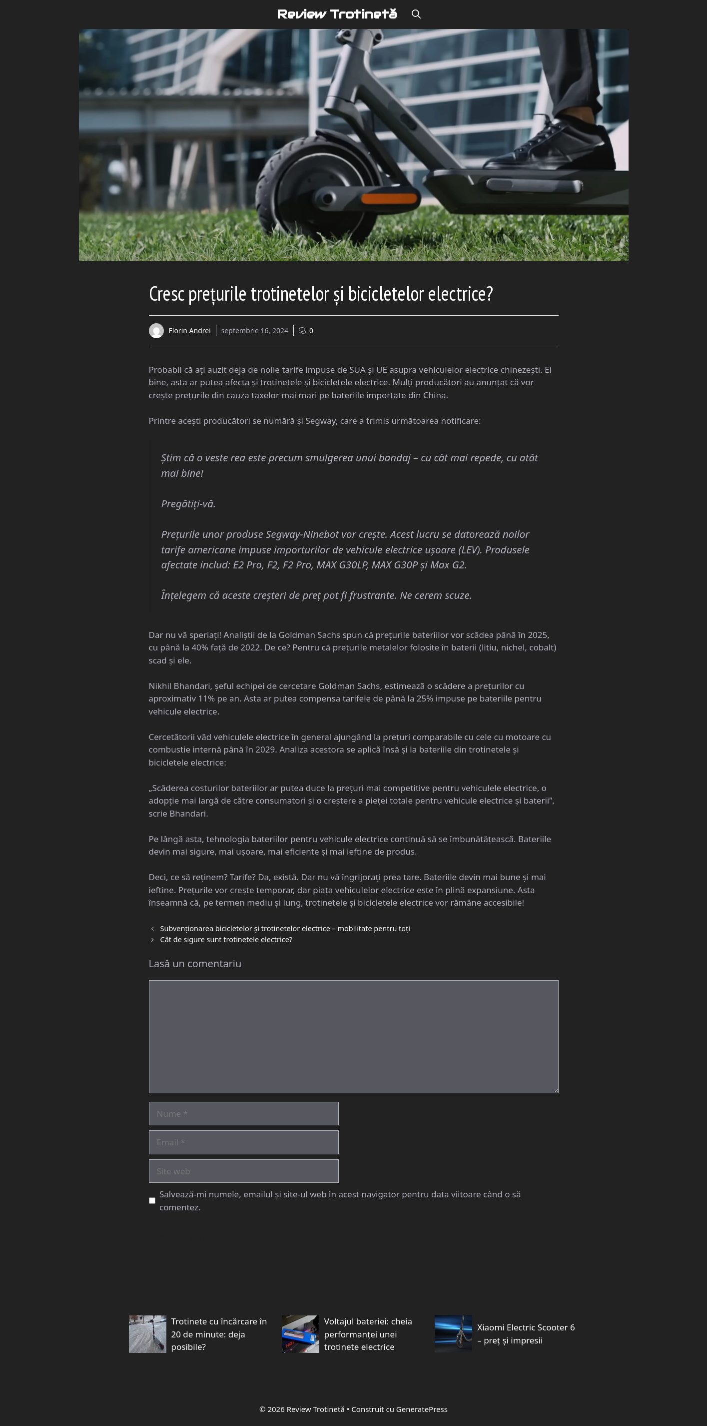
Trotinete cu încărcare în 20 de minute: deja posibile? (219, 1335)
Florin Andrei (190, 332)
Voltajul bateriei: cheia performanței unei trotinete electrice (368, 1335)
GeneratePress (422, 1410)
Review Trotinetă (337, 15)
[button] (416, 15)
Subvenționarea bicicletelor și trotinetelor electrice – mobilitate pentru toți (285, 930)
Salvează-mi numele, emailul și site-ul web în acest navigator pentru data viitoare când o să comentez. (340, 1202)
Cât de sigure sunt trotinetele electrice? (226, 940)
